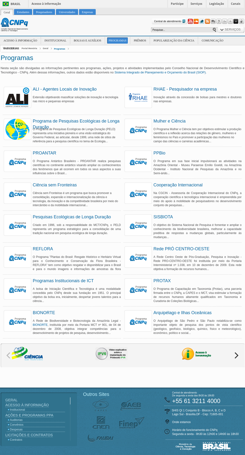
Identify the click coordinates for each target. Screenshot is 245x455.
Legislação (216, 4)
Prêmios (140, 40)
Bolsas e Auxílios (87, 40)
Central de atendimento (170, 21)
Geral (45, 48)
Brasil (16, 4)
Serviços (196, 4)
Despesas (16, 429)
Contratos (16, 439)
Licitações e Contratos (29, 435)
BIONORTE (40, 325)
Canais (235, 4)
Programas (117, 40)
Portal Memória (29, 48)
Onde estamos (181, 422)
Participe (177, 4)
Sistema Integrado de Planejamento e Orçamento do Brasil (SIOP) (160, 72)
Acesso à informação (46, 4)
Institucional (55, 40)
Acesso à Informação (20, 40)
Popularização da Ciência (174, 40)
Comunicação (212, 40)
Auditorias (16, 420)
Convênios (17, 424)
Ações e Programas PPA (29, 415)
